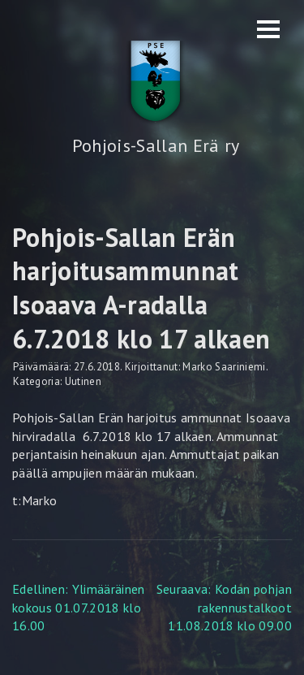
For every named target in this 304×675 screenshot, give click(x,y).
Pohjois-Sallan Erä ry (156, 145)
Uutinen (83, 381)
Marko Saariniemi (223, 367)
